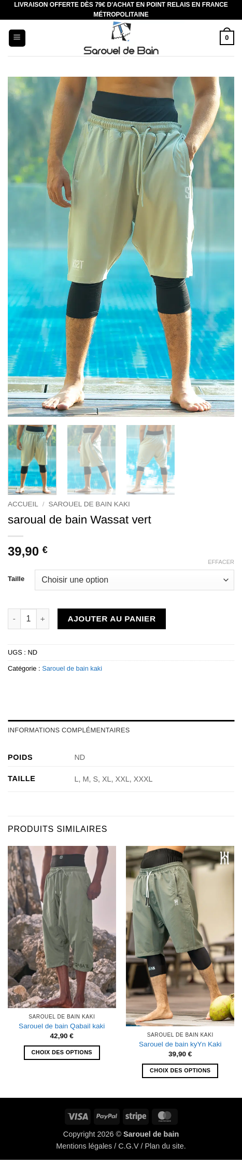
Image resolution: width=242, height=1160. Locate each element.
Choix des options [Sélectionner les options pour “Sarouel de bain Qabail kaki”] (62, 1052)
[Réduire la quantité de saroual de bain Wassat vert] (14, 619)
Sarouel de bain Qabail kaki (62, 1026)
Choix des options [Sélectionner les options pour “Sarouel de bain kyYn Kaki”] (180, 1070)
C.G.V (128, 1146)
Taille (16, 579)
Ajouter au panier (112, 618)
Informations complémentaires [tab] (69, 730)
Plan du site (164, 1146)
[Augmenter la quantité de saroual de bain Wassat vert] (43, 619)
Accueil (23, 504)
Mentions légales (84, 1146)
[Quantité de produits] (28, 619)
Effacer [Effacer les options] (221, 562)
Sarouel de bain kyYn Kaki (180, 1044)
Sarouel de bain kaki (89, 504)
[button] (17, 38)
